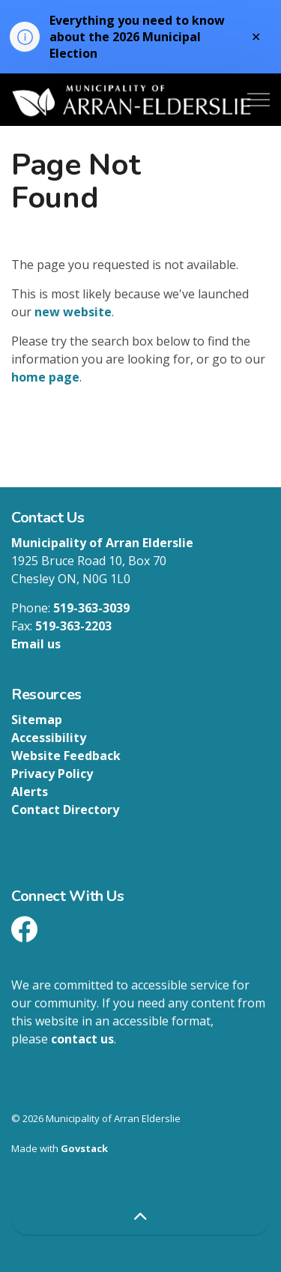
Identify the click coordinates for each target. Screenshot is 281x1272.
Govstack (84, 1148)
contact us (82, 1039)
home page (45, 377)
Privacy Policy (52, 773)
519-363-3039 (91, 608)
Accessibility (48, 737)
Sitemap (36, 719)
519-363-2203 (73, 626)
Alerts (29, 791)
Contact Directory (65, 809)
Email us (36, 644)
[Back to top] (140, 1218)
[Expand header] (258, 99)
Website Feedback (66, 755)
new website (73, 312)
